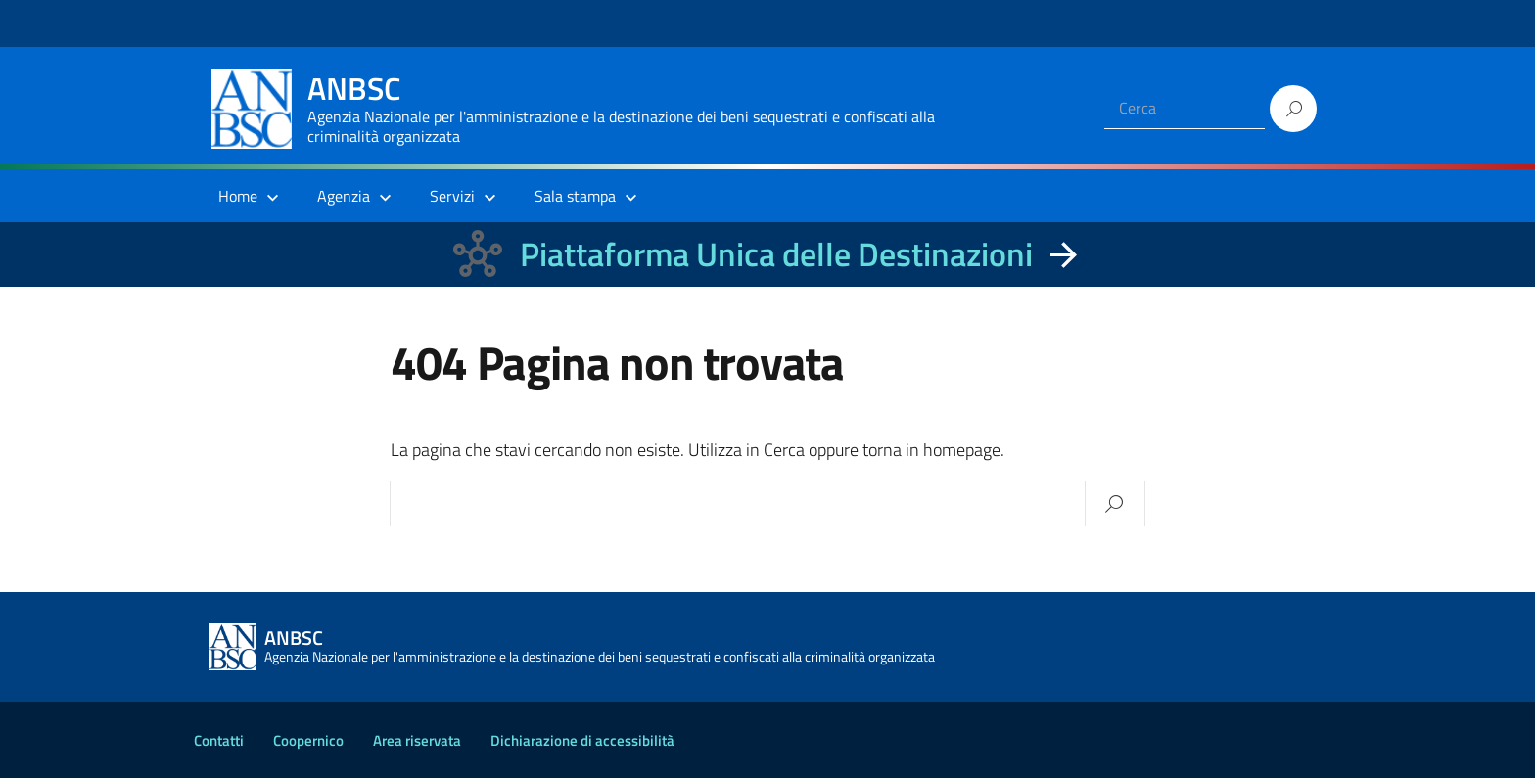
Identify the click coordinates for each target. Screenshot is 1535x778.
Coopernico (308, 740)
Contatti (219, 740)
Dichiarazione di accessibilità (582, 740)
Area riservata (417, 740)
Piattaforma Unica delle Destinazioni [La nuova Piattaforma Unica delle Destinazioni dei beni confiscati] (776, 254)
